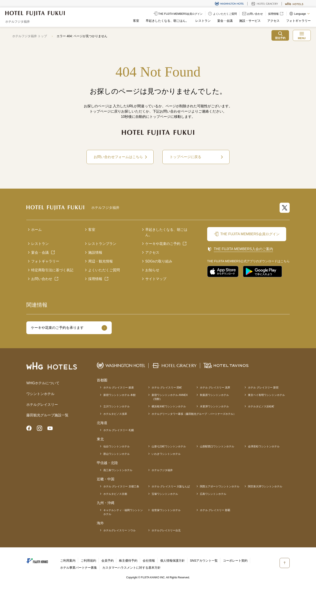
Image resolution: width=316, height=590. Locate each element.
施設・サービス (250, 20)
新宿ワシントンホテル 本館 (119, 395)
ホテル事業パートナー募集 (78, 567)
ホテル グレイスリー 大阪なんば (171, 486)
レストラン (203, 20)
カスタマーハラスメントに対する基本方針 (131, 567)
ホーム (36, 229)
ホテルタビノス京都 (115, 493)
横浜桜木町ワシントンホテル (169, 406)
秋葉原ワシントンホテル (214, 395)
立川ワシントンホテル (116, 406)
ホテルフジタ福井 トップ (29, 36)
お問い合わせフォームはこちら (118, 157)
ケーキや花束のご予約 (162, 244)
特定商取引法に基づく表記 (52, 270)
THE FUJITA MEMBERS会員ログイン (250, 234)
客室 (136, 20)
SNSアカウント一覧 (204, 560)
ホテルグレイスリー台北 (166, 530)
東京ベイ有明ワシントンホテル (266, 395)
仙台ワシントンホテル (116, 446)
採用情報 (95, 279)
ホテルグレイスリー (42, 404)
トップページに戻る (185, 157)
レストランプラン (102, 244)
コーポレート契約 (235, 560)
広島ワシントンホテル (213, 493)
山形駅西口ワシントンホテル (217, 446)
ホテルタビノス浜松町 (261, 406)
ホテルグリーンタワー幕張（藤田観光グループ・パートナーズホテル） (194, 413)
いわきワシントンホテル (166, 453)
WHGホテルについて (42, 383)
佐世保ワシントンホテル (166, 510)
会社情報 (149, 560)
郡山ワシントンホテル (116, 453)
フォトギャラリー (298, 20)
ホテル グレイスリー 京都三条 (121, 486)
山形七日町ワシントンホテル (169, 446)
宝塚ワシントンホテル (165, 493)
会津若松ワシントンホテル (264, 446)
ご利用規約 (88, 560)
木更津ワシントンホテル (214, 406)
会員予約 (107, 560)
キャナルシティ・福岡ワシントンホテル (123, 512)
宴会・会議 (225, 20)
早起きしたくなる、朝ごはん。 (167, 20)
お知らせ (152, 270)
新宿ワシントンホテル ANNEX (170, 397)
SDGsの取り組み (158, 261)
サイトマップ (155, 279)
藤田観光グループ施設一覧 (47, 415)
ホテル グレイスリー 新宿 (263, 387)
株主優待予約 (128, 560)
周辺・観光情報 (100, 261)
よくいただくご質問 (104, 270)
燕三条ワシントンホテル (117, 470)
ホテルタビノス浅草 (115, 413)
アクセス (273, 20)
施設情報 (95, 252)
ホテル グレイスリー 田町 (167, 387)
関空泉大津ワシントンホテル (265, 486)
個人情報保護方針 (172, 560)
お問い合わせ (41, 279)
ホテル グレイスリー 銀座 (118, 387)
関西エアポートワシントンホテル (219, 486)
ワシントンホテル (40, 394)
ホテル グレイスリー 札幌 (118, 430)
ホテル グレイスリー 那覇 (215, 510)
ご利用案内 (67, 560)
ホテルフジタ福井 (162, 470)
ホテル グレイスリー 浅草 (215, 387)
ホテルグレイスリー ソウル (119, 530)
